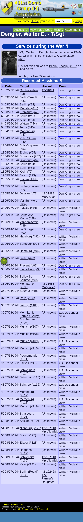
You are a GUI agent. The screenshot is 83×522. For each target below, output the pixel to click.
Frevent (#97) (28, 265)
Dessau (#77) (28, 193)
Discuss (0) (21, 29)
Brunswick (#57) (30, 156)
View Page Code (41, 29)
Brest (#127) (28, 435)
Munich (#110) (29, 348)
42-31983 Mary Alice (48, 195)
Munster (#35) (29, 108)
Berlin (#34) (27, 104)
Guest (34, 21)
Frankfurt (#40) (29, 112)
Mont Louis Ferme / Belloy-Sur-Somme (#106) (30, 317)
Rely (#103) (27, 298)
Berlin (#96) (27, 258)
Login (78, 21)
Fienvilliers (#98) (30, 269)
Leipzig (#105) (29, 305)
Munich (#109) (29, 341)
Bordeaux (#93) (30, 243)
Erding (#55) (28, 152)
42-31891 (48, 90)
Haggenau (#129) (26, 451)
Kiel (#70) (26, 171)
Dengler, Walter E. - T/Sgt (13, 505)
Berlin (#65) (27, 167)
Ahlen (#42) (27, 119)
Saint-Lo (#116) (30, 384)
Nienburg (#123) (30, 428)
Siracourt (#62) (29, 160)
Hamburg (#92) (30, 236)
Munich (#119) (29, 406)
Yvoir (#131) (28, 464)
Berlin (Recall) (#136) (63, 66)
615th (17, 509)
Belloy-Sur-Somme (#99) (29, 278)
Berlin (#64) (27, 164)
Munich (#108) (29, 333)
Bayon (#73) (28, 175)
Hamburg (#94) (30, 251)
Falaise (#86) (28, 207)
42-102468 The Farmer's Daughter (49, 477)
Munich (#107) (29, 326)
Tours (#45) (27, 127)
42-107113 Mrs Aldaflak (50, 429)
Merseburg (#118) (27, 400)
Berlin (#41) (27, 116)
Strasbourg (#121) (27, 415)
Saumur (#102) (29, 290)
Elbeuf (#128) (28, 442)
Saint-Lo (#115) (30, 377)
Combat (24, 509)
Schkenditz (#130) (27, 458)
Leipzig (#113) (29, 362)
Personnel (43, 509)
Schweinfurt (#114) (27, 371)
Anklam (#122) (29, 420)
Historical (33, 509)
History (58, 29)
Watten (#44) (28, 123)
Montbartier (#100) (27, 285)
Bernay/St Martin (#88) (28, 216)
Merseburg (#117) (27, 393)
